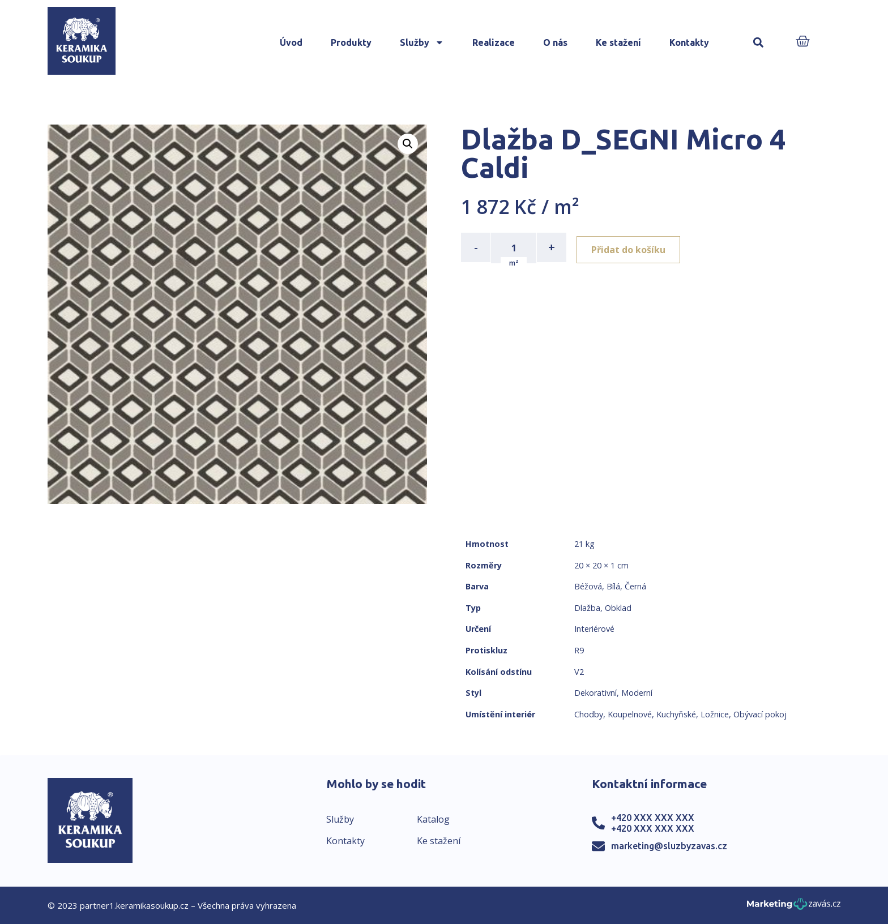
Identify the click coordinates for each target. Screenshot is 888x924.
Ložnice (715, 714)
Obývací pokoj (760, 714)
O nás (555, 42)
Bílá (613, 586)
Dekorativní (595, 692)
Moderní (636, 692)
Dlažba (587, 607)
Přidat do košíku (632, 247)
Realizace (493, 42)
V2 (579, 671)
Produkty (351, 42)
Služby (422, 42)
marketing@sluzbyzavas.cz (669, 846)
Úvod (291, 42)
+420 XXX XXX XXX (652, 817)
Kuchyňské (676, 714)
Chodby (588, 714)
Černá (635, 586)
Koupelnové (630, 714)
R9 (579, 650)
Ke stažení (618, 42)
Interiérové (594, 628)
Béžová (588, 586)
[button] (758, 42)
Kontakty (689, 42)
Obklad (618, 607)
